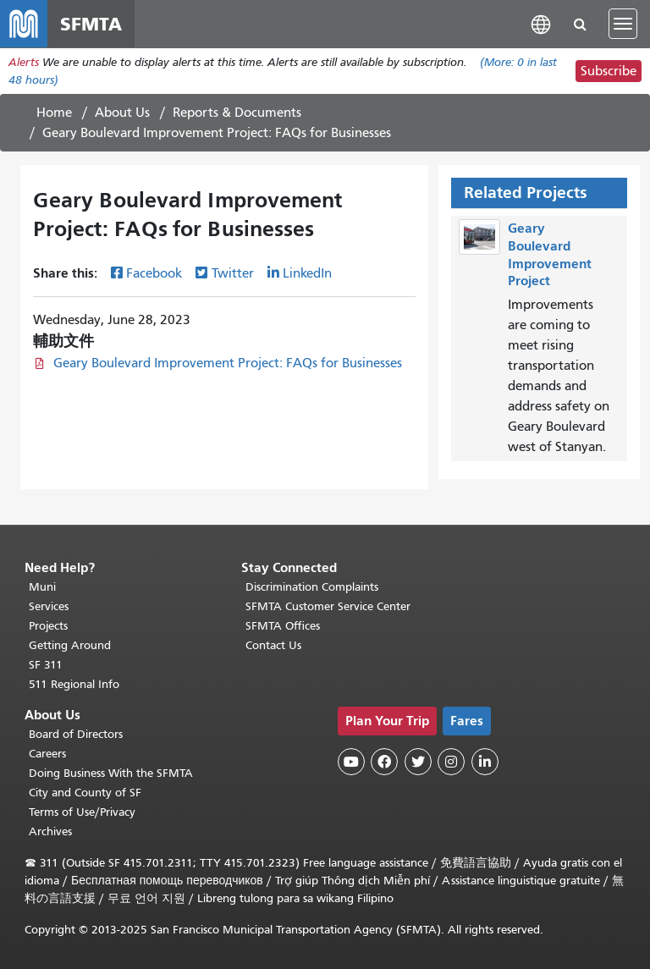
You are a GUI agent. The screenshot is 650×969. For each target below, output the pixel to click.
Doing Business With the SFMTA (111, 773)
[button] (541, 23)
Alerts (23, 62)
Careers (47, 753)
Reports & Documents (237, 112)
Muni (42, 587)
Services (49, 606)
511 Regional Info (74, 684)
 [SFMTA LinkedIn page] (485, 761)
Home (54, 112)
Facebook (154, 273)
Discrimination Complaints (311, 587)
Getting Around (70, 645)
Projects (48, 626)
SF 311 (46, 665)
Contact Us (273, 645)
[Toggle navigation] (623, 23)
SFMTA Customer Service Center (327, 606)
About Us (122, 112)
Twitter (233, 273)
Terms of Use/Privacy (82, 812)
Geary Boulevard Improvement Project (550, 254)
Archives (50, 831)
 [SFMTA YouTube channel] (351, 761)
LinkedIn (307, 273)
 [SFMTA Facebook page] (384, 761)
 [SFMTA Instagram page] (451, 761)
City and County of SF (85, 792)
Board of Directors (76, 734)
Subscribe (608, 71)
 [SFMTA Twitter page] (418, 761)
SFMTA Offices (282, 626)
